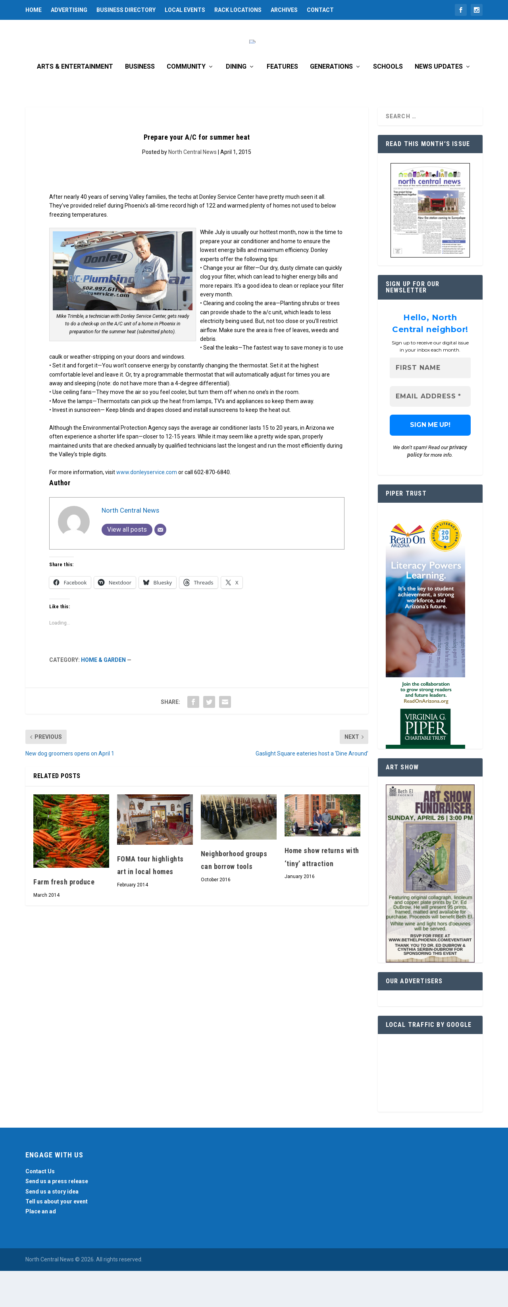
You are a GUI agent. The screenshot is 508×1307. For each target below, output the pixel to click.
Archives (284, 10)
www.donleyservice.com (146, 508)
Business (140, 102)
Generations (331, 102)
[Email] (160, 565)
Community (186, 102)
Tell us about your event (56, 1237)
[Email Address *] (430, 432)
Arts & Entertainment (75, 102)
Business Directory (126, 10)
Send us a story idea (52, 1227)
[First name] (430, 403)
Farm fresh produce (63, 917)
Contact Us (40, 1207)
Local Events (185, 10)
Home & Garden (103, 695)
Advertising (69, 10)
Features (282, 102)
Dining (236, 102)
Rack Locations (238, 10)
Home (33, 10)
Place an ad (40, 1247)
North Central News (192, 188)
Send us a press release (56, 1217)
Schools (388, 102)
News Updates (439, 102)
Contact (320, 10)
